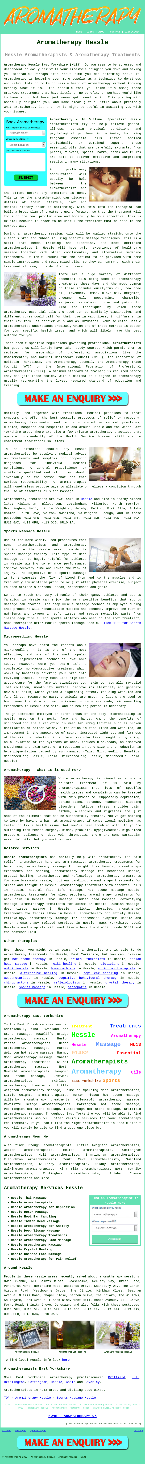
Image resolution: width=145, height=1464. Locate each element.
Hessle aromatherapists (25, 857)
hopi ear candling (101, 973)
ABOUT (102, 31)
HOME (79, 31)
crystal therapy (119, 982)
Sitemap (6, 1431)
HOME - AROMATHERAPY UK (72, 1416)
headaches (112, 802)
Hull (135, 1377)
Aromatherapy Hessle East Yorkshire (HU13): (43, 64)
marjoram (66, 302)
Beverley (92, 1382)
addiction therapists (116, 968)
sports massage (32, 987)
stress (103, 806)
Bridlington (14, 1382)
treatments (30, 93)
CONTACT (115, 31)
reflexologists (67, 982)
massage (10, 252)
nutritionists (16, 968)
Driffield (116, 1377)
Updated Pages (38, 1431)
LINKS (90, 31)
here (66, 1360)
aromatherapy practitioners (76, 1377)
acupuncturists (17, 978)
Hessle (86, 499)
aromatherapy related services (44, 923)
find (19, 1145)
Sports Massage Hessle (76, 1398)
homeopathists (63, 968)
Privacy (138, 1431)
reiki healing (63, 964)
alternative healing (38, 973)
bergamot (131, 293)
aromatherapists (18, 247)
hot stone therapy (29, 959)
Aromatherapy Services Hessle (43, 1188)
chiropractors (16, 982)
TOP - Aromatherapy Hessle (27, 1398)
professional (79, 352)
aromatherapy (129, 376)
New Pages (20, 1431)
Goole (70, 1382)
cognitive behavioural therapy (87, 978)
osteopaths (77, 987)
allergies (83, 811)
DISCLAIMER (132, 31)
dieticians (110, 964)
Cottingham (37, 1382)
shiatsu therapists (88, 959)
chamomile (130, 298)
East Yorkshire (113, 923)
